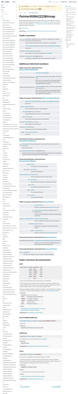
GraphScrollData (6, 283)
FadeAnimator (6, 203)
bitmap (32, 164)
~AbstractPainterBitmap (31, 132)
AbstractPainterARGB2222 (9, 42)
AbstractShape (6, 71)
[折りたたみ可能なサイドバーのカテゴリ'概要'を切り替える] (16, 5)
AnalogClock (5, 73)
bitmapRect (34, 179)
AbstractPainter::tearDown (38, 308)
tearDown (36, 223)
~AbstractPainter (38, 230)
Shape (55, 22)
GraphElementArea (7, 252)
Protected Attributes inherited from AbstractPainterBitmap (70, 24)
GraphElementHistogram (8, 267)
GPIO (4, 239)
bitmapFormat (34, 174)
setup (26, 56)
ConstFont (5, 155)
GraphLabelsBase (7, 274)
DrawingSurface (6, 188)
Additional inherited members (70, 8)
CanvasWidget (6, 135)
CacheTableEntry (6, 120)
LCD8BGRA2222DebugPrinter (9, 367)
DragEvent (5, 175)
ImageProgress (6, 312)
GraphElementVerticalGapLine (10, 272)
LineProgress (6, 384)
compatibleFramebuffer (40, 240)
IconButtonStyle (6, 305)
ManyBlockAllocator (7, 391)
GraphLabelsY (6, 278)
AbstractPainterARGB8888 (9, 45)
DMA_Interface (6, 170)
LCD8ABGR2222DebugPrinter (9, 362)
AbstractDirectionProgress (9, 29)
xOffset (32, 190)
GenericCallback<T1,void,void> (10, 228)
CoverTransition (6, 159)
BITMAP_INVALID (55, 46)
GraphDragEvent (6, 250)
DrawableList (6, 181)
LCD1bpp (5, 338)
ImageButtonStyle (7, 309)
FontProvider (6, 214)
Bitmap (4, 86)
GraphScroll (5, 281)
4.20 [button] (50, 2)
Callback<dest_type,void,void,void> (10, 128)
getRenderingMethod (39, 218)
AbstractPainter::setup (26, 308)
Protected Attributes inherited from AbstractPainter (69, 36)
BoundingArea (6, 95)
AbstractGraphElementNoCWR (10, 36)
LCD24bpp (5, 342)
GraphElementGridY (7, 265)
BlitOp (4, 91)
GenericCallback (6, 223)
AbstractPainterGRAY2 (8, 56)
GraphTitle (5, 285)
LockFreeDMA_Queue (8, 389)
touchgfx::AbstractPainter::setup (35, 379)
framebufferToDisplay (39, 210)
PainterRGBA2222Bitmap (31, 46)
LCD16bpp (5, 331)
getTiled (27, 116)
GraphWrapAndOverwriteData (10, 294)
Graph (4, 243)
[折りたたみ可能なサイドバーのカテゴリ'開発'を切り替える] (16, 10)
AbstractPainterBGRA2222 (9, 47)
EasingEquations (6, 197)
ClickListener (6, 148)
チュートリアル (4, 14)
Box (3, 97)
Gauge (4, 221)
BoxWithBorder (6, 102)
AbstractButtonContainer (8, 22)
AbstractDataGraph (7, 27)
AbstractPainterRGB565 (8, 60)
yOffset (32, 195)
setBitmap (27, 51)
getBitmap (27, 106)
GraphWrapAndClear (7, 287)
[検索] (73, 2)
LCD (4, 329)
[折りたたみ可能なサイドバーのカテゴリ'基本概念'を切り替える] (16, 7)
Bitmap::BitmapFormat (25, 174)
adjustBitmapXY (26, 144)
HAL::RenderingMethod (28, 218)
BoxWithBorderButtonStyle (9, 104)
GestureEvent (6, 232)
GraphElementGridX (7, 263)
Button (4, 106)
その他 (2, 11)
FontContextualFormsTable (9, 210)
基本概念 (3, 7)
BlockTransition (6, 93)
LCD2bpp (5, 347)
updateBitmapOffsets (27, 150)
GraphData (5, 248)
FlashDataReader (7, 206)
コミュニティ (56, 2)
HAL (4, 296)
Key (3, 318)
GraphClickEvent (6, 245)
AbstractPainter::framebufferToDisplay (30, 310)
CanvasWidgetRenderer (8, 137)
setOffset (27, 122)
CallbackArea (6, 131)
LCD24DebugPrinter (7, 345)
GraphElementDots (7, 259)
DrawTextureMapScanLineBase (10, 190)
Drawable (5, 179)
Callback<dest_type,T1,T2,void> (10, 124)
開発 (2, 9)
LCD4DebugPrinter (7, 360)
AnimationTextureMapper (9, 82)
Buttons (4, 111)
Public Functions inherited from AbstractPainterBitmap (71, 15)
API (2, 16)
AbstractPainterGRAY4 (8, 58)
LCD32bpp (5, 351)
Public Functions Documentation (68, 40)
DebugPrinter (6, 164)
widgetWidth (26, 252)
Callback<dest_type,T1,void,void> (10, 126)
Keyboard (5, 320)
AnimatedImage (6, 75)
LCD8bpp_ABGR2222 (7, 369)
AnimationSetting (7, 80)
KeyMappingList (6, 325)
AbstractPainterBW (7, 51)
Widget (38, 23)
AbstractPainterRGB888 (8, 62)
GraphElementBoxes (7, 254)
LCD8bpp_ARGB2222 (7, 371)
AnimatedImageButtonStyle (9, 78)
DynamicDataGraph (7, 195)
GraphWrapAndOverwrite (9, 292)
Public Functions (68, 6)
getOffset (27, 111)
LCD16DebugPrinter (7, 336)
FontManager (6, 212)
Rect (32, 56)
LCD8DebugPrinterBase (8, 378)
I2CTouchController (7, 303)
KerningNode (6, 316)
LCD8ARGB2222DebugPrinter (9, 364)
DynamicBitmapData (7, 192)
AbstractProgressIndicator (9, 69)
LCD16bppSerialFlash (7, 334)
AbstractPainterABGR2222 (9, 40)
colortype (5, 153)
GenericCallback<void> (8, 230)
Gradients (5, 241)
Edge (4, 199)
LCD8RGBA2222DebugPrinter (9, 380)
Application (5, 84)
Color (4, 150)
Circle (4, 139)
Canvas (4, 133)
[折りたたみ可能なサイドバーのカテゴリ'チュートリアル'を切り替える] (16, 14)
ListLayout (5, 387)
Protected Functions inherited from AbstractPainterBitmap (70, 20)
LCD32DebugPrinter (7, 356)
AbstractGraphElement (8, 34)
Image (4, 307)
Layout (4, 327)
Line (4, 382)
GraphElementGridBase (8, 261)
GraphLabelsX (6, 276)
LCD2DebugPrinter (7, 349)
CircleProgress (6, 142)
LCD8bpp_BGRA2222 (7, 373)
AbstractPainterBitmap (8, 49)
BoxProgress (6, 100)
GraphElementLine (7, 270)
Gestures (5, 234)
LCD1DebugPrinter (7, 340)
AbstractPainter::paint (26, 376)
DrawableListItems (7, 184)
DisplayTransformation (8, 168)
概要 (2, 5)
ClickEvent (5, 146)
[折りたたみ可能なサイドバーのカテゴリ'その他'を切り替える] (16, 12)
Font (4, 208)
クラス (3, 18)
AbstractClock (6, 25)
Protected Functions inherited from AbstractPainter (69, 32)
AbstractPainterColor (7, 53)
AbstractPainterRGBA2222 (9, 64)
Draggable (5, 177)
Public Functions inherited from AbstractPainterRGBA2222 (71, 11)
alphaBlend (38, 76)
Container (5, 157)
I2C (3, 301)
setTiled (27, 127)
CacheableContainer (7, 117)
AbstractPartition (7, 67)
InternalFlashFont (7, 314)
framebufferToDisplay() (53, 290)
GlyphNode (5, 237)
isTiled (32, 184)
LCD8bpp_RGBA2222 (7, 376)
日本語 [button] (13, 2)
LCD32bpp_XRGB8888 (8, 353)
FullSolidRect (6, 219)
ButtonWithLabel (7, 115)
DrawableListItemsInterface (9, 186)
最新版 (39, 9)
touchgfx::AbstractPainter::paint (35, 312)
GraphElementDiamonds (8, 256)
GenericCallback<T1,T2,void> (9, 225)
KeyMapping (5, 323)
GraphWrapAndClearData (9, 289)
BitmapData (5, 89)
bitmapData (34, 169)
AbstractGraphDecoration (9, 31)
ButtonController (7, 109)
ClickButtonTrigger (7, 144)
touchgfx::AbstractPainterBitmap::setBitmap (38, 346)
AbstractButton (6, 20)
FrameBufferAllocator (8, 217)
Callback (5, 122)
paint (26, 39)
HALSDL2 (5, 298)
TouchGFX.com (63, 2)
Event (4, 201)
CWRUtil (4, 161)
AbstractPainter (6, 38)
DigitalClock (5, 166)
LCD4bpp (5, 358)
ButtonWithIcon (6, 113)
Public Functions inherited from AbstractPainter (71, 28)
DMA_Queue (5, 173)
